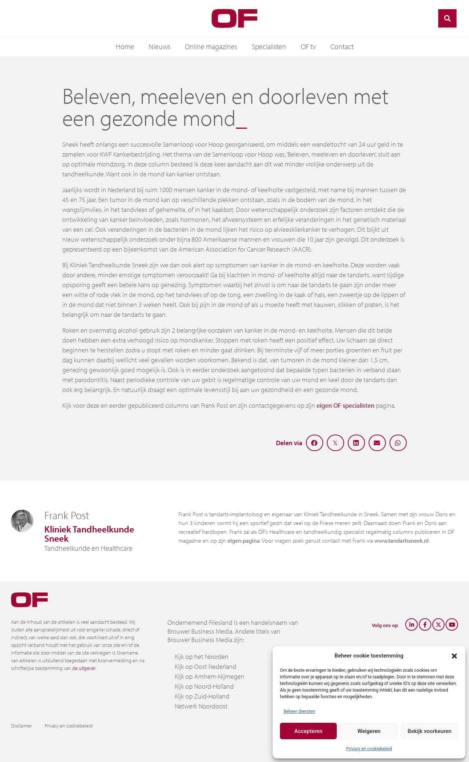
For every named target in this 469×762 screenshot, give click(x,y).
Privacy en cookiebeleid (369, 748)
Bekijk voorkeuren (429, 731)
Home (125, 46)
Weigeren (369, 731)
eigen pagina (244, 540)
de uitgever (83, 668)
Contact (342, 46)
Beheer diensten (299, 711)
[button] (454, 655)
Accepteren (308, 731)
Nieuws (159, 46)
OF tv (308, 46)
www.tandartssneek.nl (401, 540)
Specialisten (269, 46)
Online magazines (211, 46)
